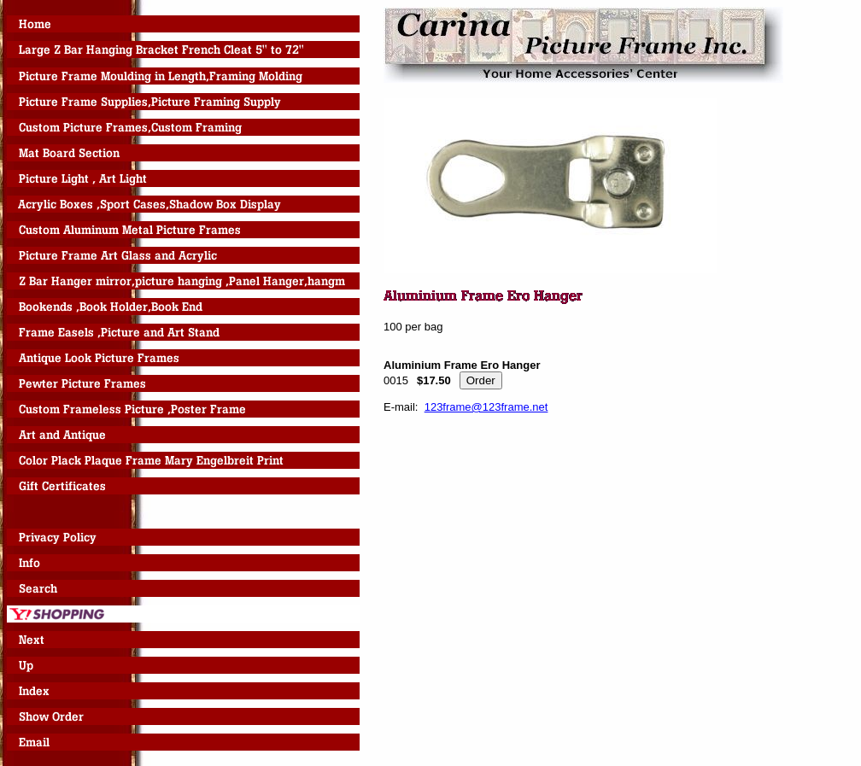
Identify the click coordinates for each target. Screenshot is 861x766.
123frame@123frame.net (486, 407)
